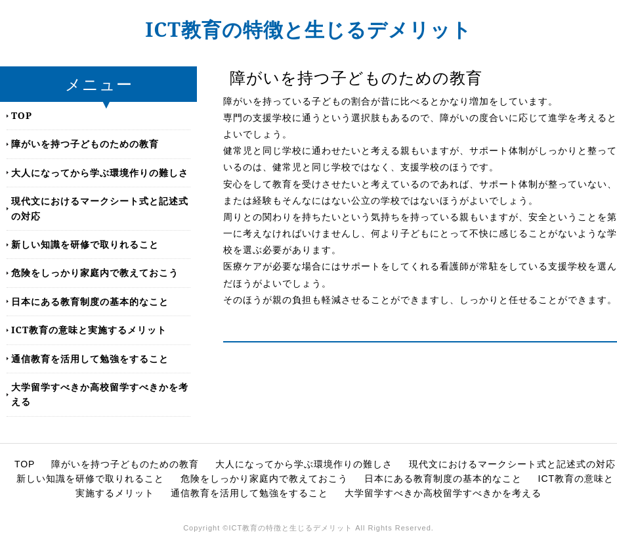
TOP (21, 115)
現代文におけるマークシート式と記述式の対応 (99, 208)
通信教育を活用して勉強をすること (90, 358)
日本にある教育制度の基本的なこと (90, 301)
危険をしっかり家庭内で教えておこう (95, 272)
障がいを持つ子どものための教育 (85, 143)
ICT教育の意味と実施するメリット (89, 329)
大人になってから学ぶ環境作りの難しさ (99, 172)
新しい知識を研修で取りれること (85, 244)
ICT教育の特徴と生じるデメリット (308, 29)
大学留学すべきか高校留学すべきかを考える (99, 394)
